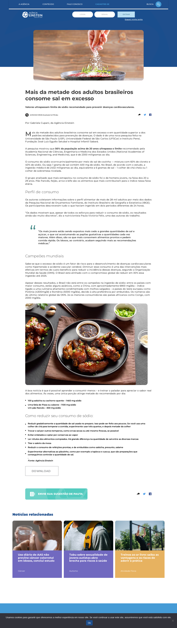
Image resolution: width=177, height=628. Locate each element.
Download (41, 471)
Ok (89, 623)
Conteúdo (48, 4)
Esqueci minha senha (134, 19)
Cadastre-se (102, 4)
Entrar (126, 14)
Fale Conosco (74, 4)
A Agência (24, 4)
